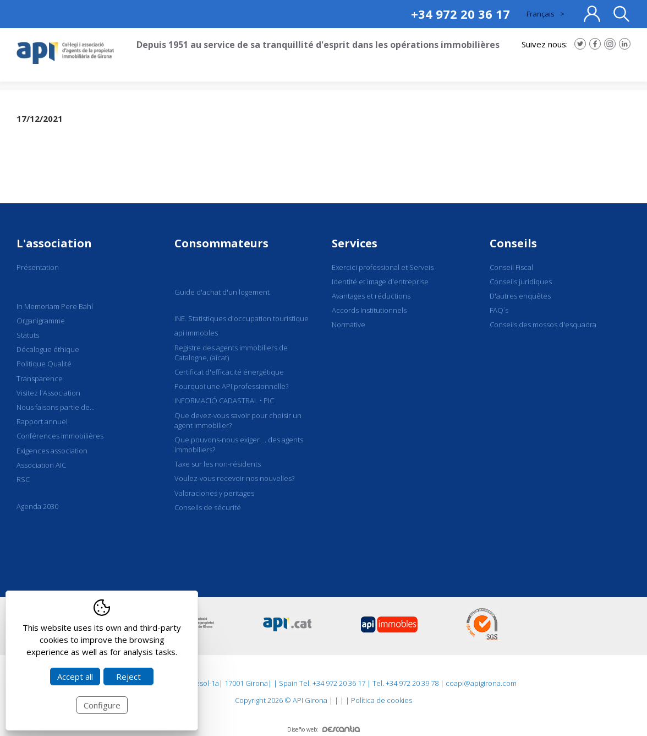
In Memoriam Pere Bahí (55, 306)
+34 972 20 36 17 (460, 14)
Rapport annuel (42, 421)
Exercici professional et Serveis (383, 267)
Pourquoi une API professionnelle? (231, 386)
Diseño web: (323, 729)
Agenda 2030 (37, 506)
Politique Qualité (44, 364)
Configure (102, 705)
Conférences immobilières (60, 436)
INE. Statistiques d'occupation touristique (241, 318)
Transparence (40, 378)
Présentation (38, 267)
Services (354, 243)
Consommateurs (221, 243)
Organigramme (41, 321)
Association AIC (41, 465)
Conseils (513, 243)
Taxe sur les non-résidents (217, 464)
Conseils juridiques (521, 281)
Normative (348, 324)
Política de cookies (381, 700)
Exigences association (52, 451)
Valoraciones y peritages (214, 493)
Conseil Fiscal (511, 267)
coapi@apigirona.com (481, 683)
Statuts (28, 335)
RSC (23, 479)
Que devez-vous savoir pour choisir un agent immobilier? (237, 420)
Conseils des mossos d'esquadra (543, 324)
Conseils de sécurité (207, 507)
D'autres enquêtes (520, 296)
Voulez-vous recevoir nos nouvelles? (234, 478)
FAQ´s (499, 310)
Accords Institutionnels (369, 310)
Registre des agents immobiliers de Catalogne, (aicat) (231, 352)
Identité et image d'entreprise (380, 281)
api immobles (196, 333)
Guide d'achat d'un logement (222, 292)
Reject (128, 676)
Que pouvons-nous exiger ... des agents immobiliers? (238, 444)
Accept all (75, 676)
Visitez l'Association (48, 393)
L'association (54, 243)
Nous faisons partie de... (56, 407)
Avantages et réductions (371, 296)
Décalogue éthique (48, 349)
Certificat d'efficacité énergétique (229, 372)
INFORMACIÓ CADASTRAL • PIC (224, 400)
